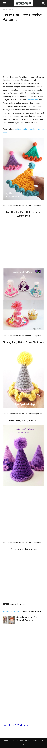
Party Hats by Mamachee (23, 549)
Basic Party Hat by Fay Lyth (23, 420)
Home (5, 9)
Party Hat (22, 604)
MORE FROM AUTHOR (31, 612)
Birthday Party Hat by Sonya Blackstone (23, 342)
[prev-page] (4, 629)
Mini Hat (13, 604)
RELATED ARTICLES (11, 612)
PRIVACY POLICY (25, 740)
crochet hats (33, 100)
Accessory (13, 9)
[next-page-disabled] (8, 629)
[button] (4, 3)
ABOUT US (14, 740)
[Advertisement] (23, 50)
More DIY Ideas (16, 725)
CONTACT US (38, 740)
